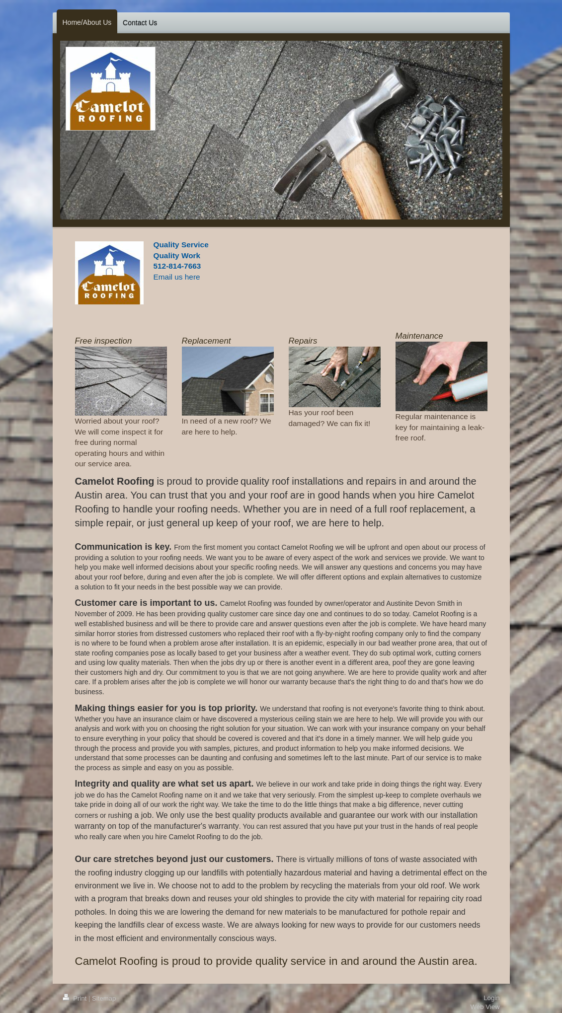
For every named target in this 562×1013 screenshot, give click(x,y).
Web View (485, 1007)
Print (75, 998)
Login (491, 998)
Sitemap (104, 998)
